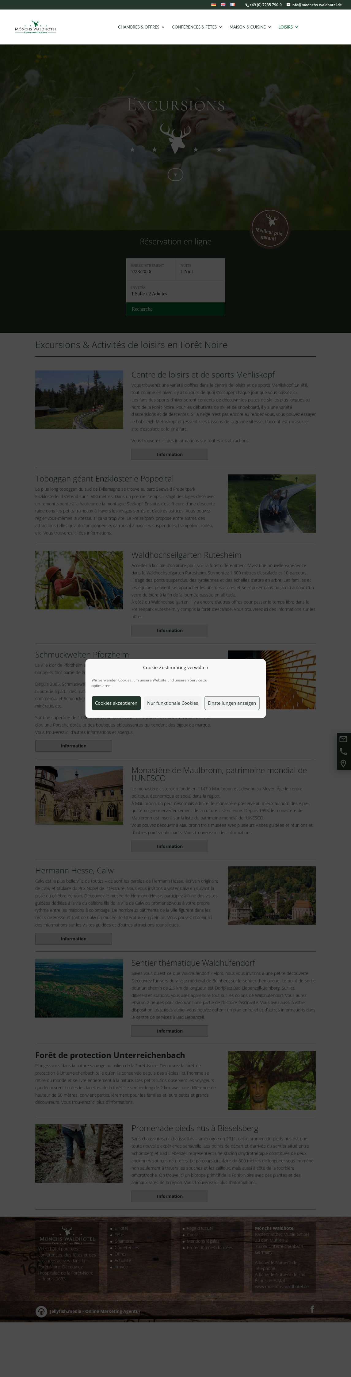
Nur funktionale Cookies (172, 703)
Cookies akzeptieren (116, 703)
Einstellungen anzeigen (232, 703)
